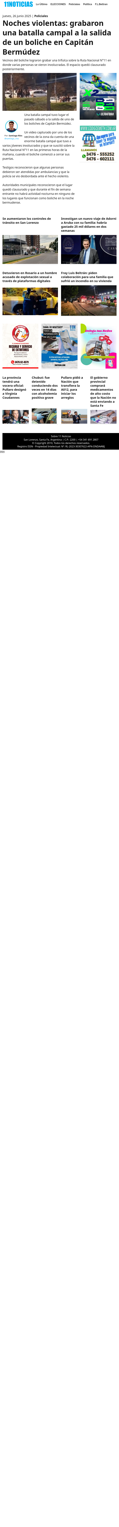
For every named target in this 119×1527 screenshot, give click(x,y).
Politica (87, 4)
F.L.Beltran (101, 4)
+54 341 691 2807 (88, 439)
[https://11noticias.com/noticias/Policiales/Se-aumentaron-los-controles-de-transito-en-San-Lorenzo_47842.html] (30, 241)
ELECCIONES (58, 4)
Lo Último (41, 4)
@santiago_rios (11, 138)
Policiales (74, 4)
